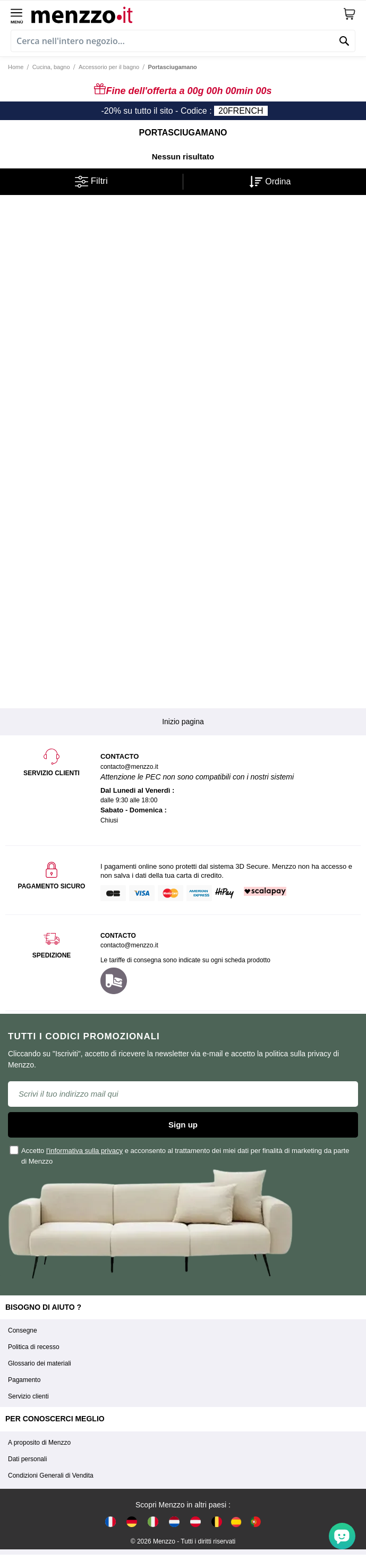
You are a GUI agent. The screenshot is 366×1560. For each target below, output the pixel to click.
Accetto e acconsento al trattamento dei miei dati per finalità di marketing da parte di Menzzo (180, 1155)
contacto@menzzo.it (129, 945)
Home (15, 67)
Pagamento (24, 1380)
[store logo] (187, 14)
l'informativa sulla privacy (84, 1151)
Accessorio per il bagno (109, 67)
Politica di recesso (33, 1347)
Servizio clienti (28, 1396)
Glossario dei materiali (39, 1363)
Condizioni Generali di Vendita (50, 1475)
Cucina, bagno (51, 67)
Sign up (183, 1124)
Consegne (22, 1330)
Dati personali (27, 1459)
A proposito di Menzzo (39, 1442)
